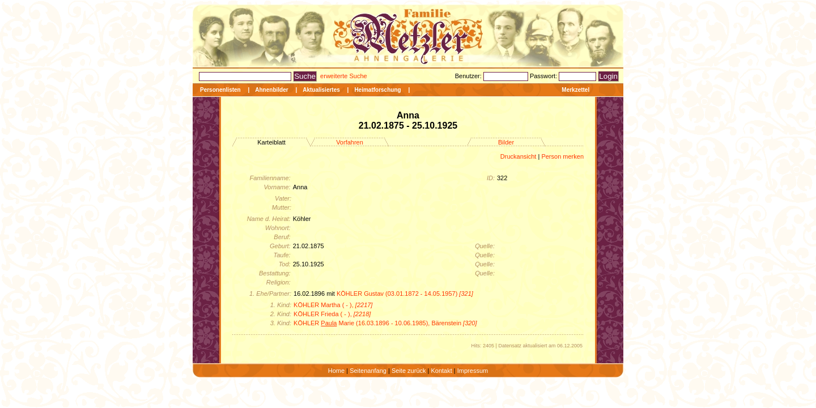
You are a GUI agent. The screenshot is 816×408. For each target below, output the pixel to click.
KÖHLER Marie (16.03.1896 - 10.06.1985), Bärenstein (385, 323)
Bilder (506, 142)
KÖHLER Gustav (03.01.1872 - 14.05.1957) (405, 293)
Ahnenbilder (271, 90)
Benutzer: (469, 76)
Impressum (472, 370)
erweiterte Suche (343, 76)
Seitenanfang (368, 370)
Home (336, 370)
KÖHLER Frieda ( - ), (332, 314)
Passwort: (544, 76)
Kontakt (441, 370)
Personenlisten (220, 90)
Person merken (562, 156)
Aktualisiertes (321, 90)
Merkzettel (575, 90)
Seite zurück (409, 370)
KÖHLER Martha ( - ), (333, 304)
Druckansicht (518, 156)
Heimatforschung (377, 90)
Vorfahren (349, 142)
